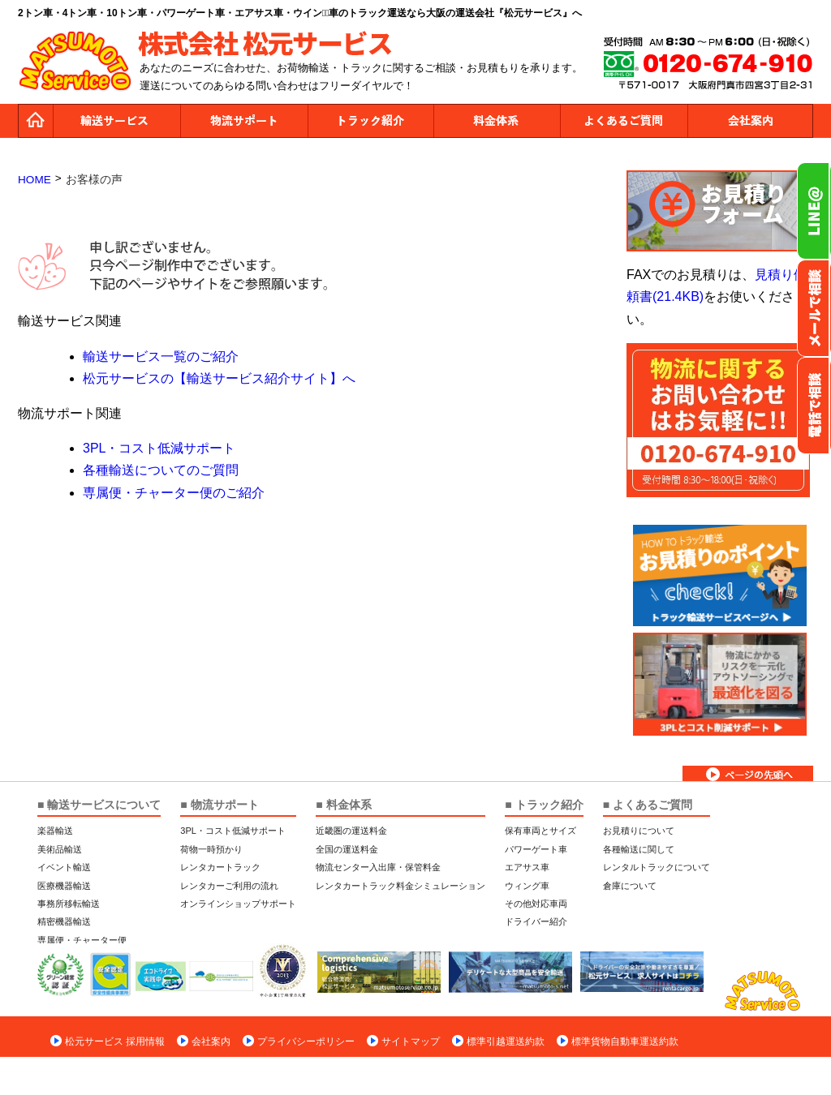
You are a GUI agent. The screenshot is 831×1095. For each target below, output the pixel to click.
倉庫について (630, 886)
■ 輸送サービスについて (99, 804)
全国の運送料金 (347, 849)
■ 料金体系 (343, 804)
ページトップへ (747, 773)
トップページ (36, 121)
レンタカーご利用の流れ (229, 886)
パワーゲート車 (536, 849)
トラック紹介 (370, 121)
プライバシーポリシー (306, 1041)
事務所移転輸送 (68, 903)
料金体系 (496, 121)
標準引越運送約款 (506, 1041)
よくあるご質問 (623, 121)
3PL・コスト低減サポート (159, 448)
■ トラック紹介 (544, 804)
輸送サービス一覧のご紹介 (161, 356)
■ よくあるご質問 (647, 804)
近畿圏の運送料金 (351, 830)
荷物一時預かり (211, 849)
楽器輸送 (55, 830)
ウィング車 (527, 886)
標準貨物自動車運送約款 (624, 1041)
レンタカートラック (220, 867)
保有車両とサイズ (540, 830)
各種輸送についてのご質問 (161, 470)
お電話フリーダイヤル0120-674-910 (814, 405)
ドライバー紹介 (536, 921)
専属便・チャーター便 (82, 940)
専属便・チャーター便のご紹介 (174, 493)
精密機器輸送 (64, 921)
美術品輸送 (59, 849)
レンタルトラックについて (656, 867)
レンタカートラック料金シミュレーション (400, 886)
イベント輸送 (64, 867)
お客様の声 (94, 180)
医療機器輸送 (64, 886)
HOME (34, 180)
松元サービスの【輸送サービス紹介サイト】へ (219, 378)
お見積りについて (638, 830)
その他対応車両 (536, 903)
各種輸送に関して (638, 849)
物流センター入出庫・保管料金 (378, 867)
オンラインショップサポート (238, 903)
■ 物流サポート (219, 804)
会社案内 (750, 121)
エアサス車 (527, 867)
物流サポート (243, 121)
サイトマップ (410, 1041)
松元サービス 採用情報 (115, 1041)
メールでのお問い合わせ (814, 308)
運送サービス (117, 121)
